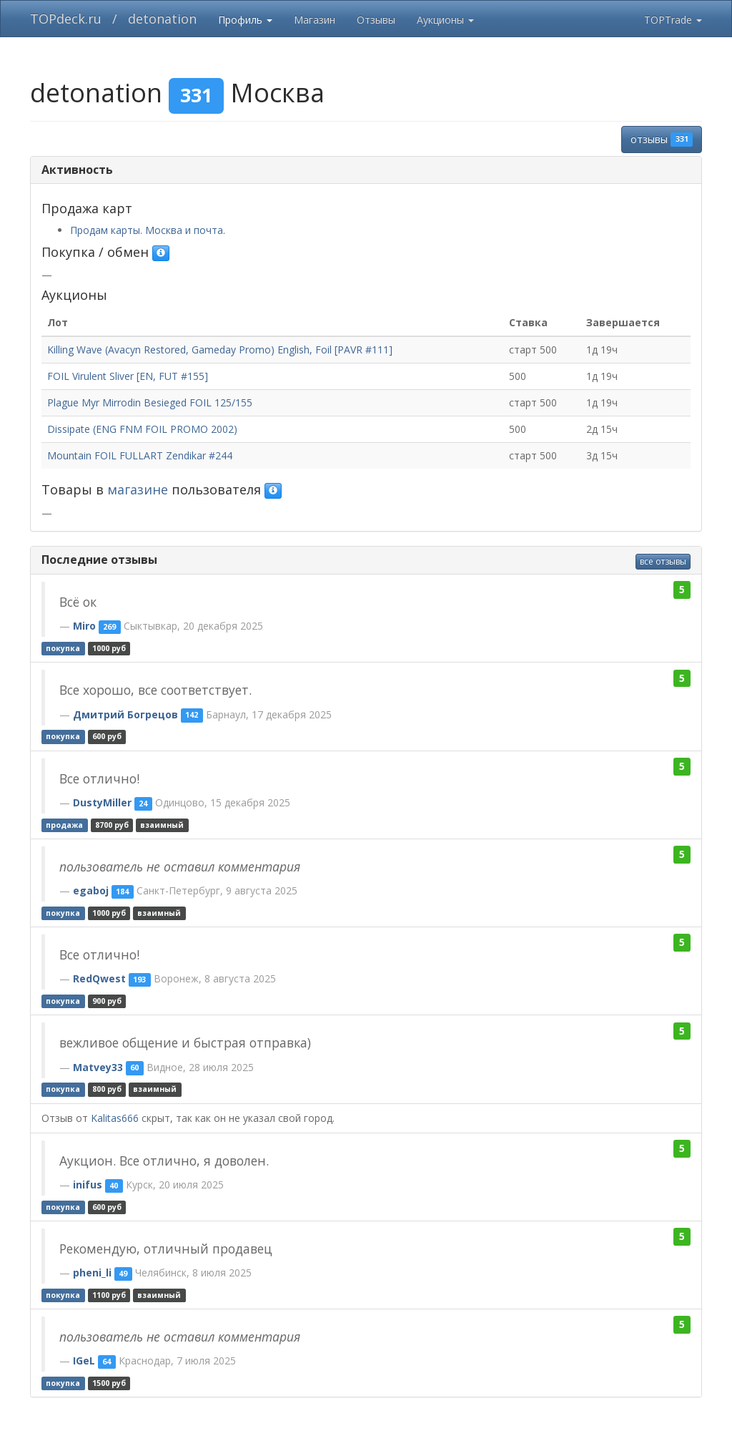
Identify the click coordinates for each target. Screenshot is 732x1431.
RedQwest (99, 978)
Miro (84, 626)
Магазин (314, 19)
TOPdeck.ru (66, 18)
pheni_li (92, 1272)
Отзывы (376, 19)
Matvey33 (98, 1067)
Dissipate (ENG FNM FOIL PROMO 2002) (142, 429)
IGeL (84, 1360)
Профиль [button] (245, 19)
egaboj (91, 890)
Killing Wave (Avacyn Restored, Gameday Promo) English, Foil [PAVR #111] (219, 349)
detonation (162, 18)
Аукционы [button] (445, 19)
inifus (87, 1184)
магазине (137, 489)
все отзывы (663, 561)
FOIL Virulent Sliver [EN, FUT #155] (127, 376)
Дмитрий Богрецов (125, 714)
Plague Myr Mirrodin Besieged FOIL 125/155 (149, 402)
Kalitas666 (115, 1118)
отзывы (661, 139)
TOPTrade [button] (673, 19)
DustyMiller (102, 802)
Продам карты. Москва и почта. (147, 230)
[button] (160, 253)
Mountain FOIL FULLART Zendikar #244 (139, 455)
